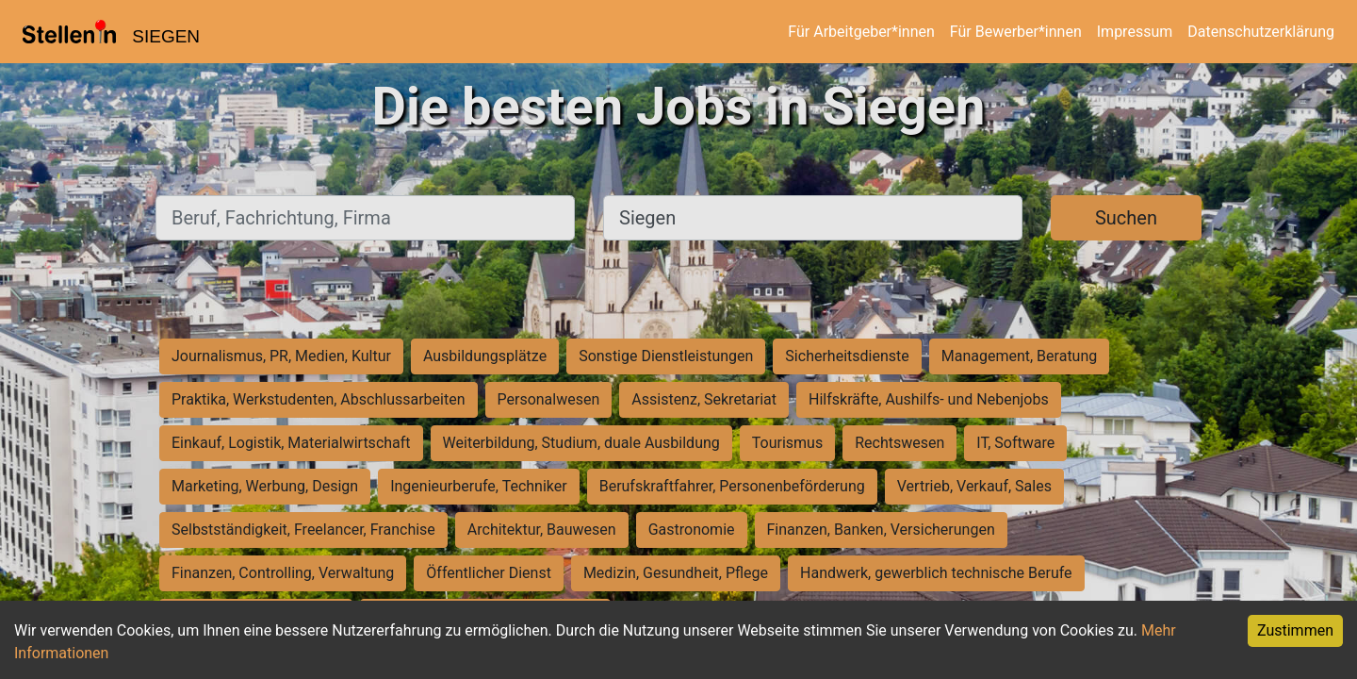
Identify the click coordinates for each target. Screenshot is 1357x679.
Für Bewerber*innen (1016, 32)
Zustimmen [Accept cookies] (1295, 630)
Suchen (1126, 218)
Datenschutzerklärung (1260, 32)
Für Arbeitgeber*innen (861, 32)
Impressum (1135, 32)
